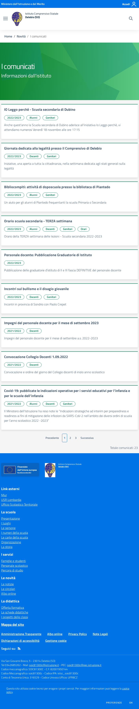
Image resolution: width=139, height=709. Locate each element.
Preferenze (114, 703)
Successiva (87, 438)
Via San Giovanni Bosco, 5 (16, 661)
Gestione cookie (56, 640)
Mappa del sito (12, 624)
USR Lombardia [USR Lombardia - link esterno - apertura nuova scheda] (11, 499)
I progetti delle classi (14, 617)
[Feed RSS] (19, 648)
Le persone (8, 528)
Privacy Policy (77, 634)
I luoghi (6, 523)
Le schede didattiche (14, 612)
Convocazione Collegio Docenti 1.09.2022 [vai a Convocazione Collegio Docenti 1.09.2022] (36, 356)
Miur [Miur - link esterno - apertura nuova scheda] (4, 495)
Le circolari (8, 588)
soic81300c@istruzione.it (44, 665)
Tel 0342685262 (11, 665)
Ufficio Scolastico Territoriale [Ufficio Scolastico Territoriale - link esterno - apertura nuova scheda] (19, 504)
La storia (6, 546)
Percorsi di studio (12, 570)
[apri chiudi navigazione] (5, 19)
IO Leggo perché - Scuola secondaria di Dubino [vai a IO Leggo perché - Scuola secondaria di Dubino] (39, 109)
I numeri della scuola (14, 532)
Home (8, 36)
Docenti (34, 156)
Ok (131, 703)
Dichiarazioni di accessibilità (20, 640)
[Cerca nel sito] (131, 18)
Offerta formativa (12, 607)
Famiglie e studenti (13, 560)
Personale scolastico (14, 565)
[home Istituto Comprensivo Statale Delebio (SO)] (35, 19)
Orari (83, 229)
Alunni (33, 117)
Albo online (8, 593)
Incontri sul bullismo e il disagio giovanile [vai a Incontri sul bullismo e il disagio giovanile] (36, 288)
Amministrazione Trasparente (21, 634)
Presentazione (10, 518)
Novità (21, 36)
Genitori (50, 117)
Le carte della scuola (14, 537)
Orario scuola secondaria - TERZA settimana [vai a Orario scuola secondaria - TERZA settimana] (38, 221)
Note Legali (100, 634)
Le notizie (7, 584)
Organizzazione (11, 542)
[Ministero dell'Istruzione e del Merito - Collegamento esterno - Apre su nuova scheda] (22, 4)
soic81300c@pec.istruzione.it (84, 665)
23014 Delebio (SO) (44, 661)
